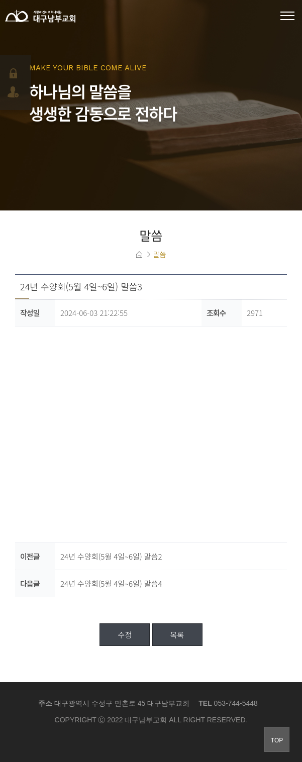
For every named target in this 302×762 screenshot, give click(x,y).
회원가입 (14, 91)
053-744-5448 (236, 703)
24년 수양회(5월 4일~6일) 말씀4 (111, 583)
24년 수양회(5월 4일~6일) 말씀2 (111, 556)
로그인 (14, 73)
